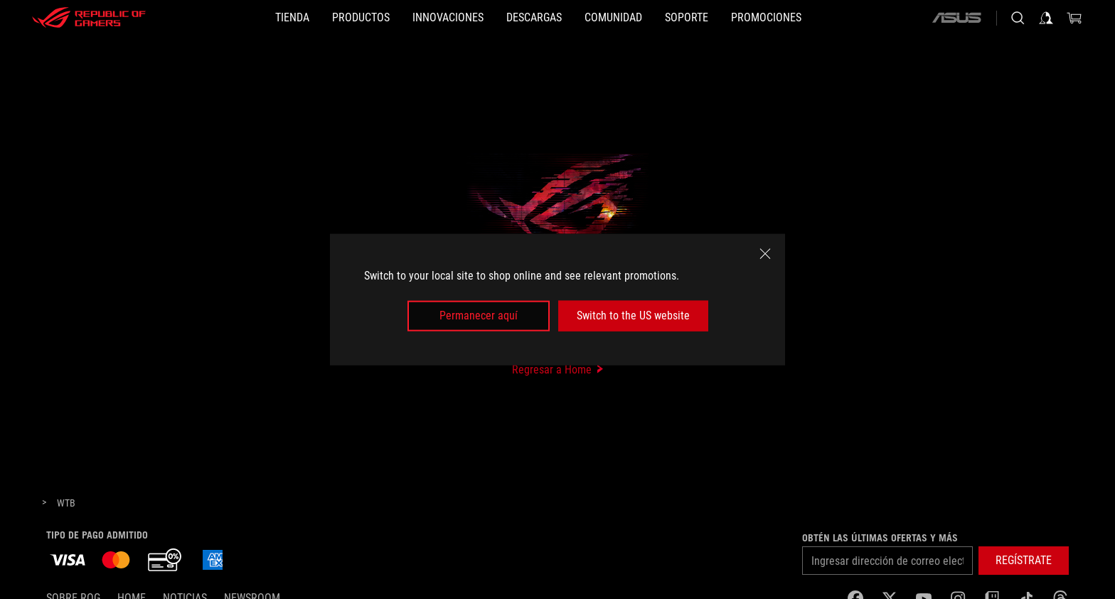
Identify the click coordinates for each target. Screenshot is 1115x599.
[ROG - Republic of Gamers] (89, 17)
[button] (361, 18)
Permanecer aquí (478, 315)
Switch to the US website (633, 315)
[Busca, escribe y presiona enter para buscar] (1017, 18)
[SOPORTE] (686, 18)
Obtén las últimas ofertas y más (880, 538)
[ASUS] (956, 18)
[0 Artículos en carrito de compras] (1074, 18)
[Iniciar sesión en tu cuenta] (1046, 18)
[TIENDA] (292, 18)
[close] (765, 254)
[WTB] (66, 503)
